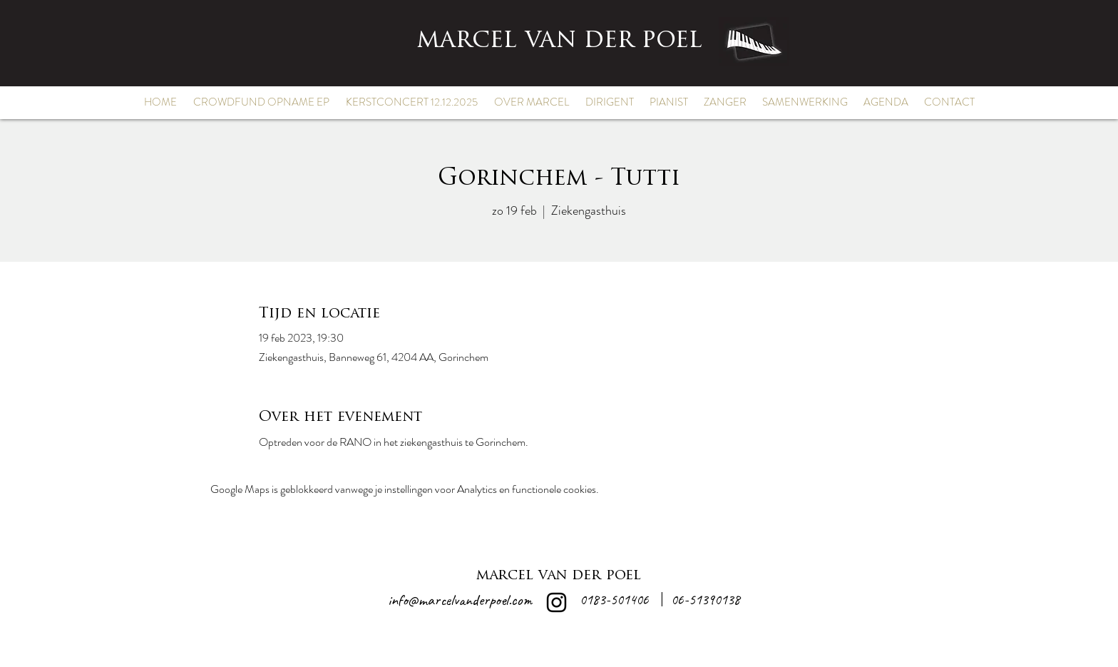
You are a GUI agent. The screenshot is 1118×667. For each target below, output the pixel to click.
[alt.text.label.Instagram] (556, 602)
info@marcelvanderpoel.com (460, 600)
